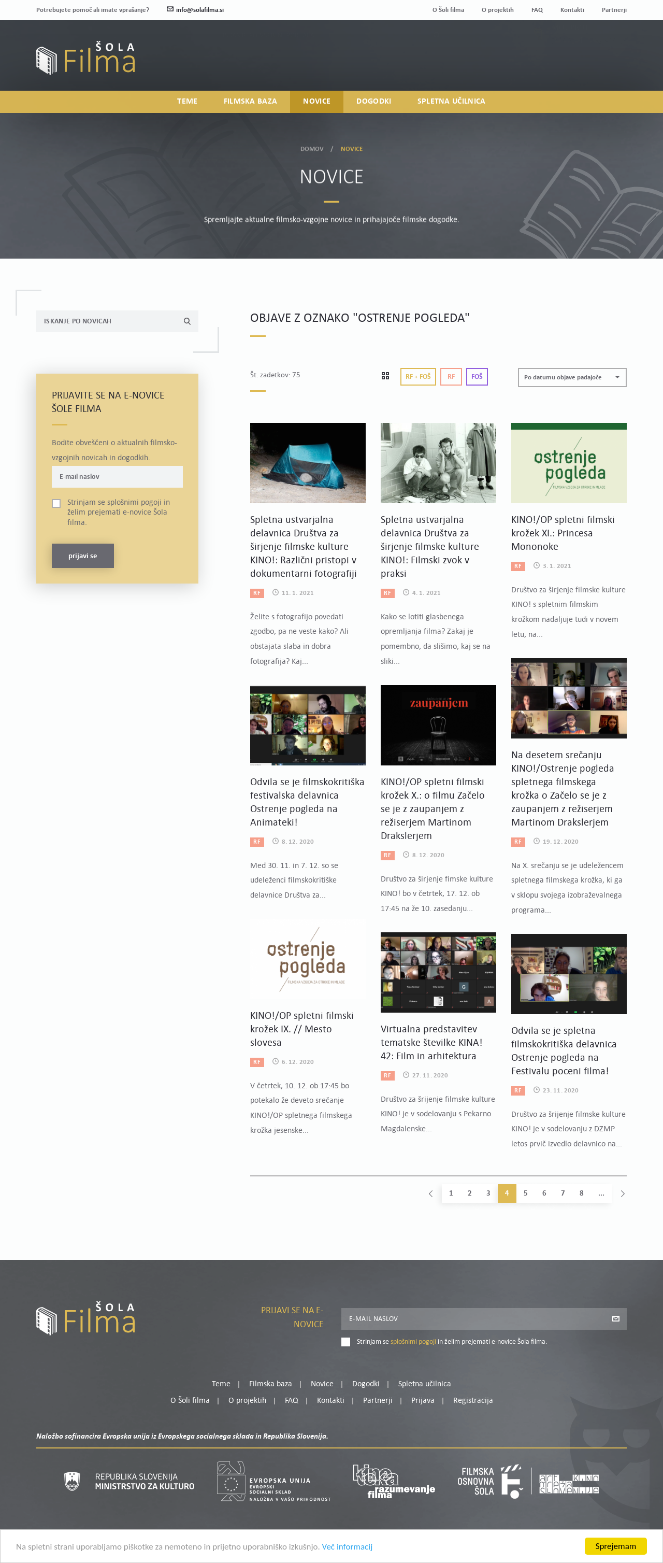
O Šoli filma (448, 10)
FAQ (537, 10)
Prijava (562, 65)
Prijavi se (82, 556)
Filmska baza (251, 101)
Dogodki (373, 101)
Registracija (609, 65)
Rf (451, 377)
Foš (477, 377)
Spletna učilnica (451, 101)
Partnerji (614, 10)
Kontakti (572, 10)
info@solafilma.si (195, 10)
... (601, 1194)
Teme (187, 101)
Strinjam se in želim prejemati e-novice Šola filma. (118, 513)
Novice (316, 101)
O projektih (498, 10)
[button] (572, 377)
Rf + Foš (418, 377)
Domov (312, 147)
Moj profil (573, 52)
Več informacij (347, 1546)
